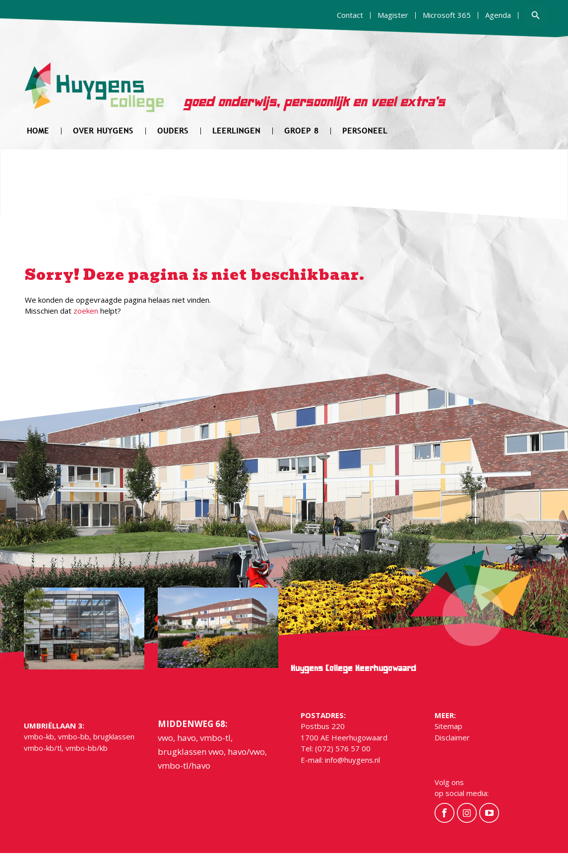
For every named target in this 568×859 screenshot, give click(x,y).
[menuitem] (350, 15)
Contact (350, 15)
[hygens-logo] (94, 94)
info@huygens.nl (352, 760)
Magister (393, 15)
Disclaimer (452, 737)
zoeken (85, 311)
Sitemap (448, 726)
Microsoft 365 (447, 15)
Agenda (498, 15)
